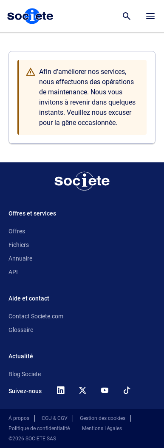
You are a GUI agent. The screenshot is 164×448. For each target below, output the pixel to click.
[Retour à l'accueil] (82, 181)
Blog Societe (24, 374)
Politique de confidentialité (39, 428)
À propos (18, 418)
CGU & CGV (55, 418)
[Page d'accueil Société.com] (30, 16)
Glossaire (20, 329)
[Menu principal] (150, 16)
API (13, 272)
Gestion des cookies (102, 418)
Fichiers (18, 244)
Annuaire (20, 258)
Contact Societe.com (35, 316)
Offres (16, 231)
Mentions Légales (102, 428)
